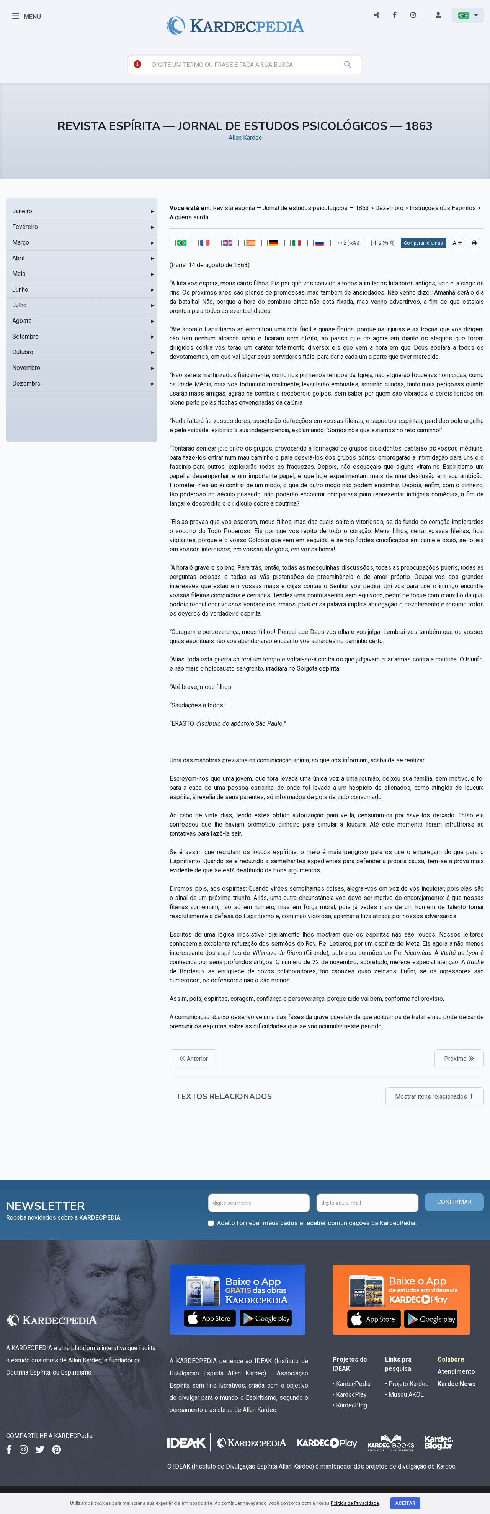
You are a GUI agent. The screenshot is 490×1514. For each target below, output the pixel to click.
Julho (19, 305)
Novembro (26, 367)
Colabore (451, 1359)
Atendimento (456, 1371)
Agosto (22, 320)
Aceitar (405, 1503)
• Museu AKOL (404, 1394)
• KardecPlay (350, 1394)
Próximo (459, 1058)
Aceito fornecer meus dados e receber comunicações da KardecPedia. (317, 1223)
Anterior (193, 1058)
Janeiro (22, 211)
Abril (18, 258)
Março (20, 242)
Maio (19, 273)
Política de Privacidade (355, 1503)
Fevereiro (25, 226)
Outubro (22, 352)
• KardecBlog (350, 1405)
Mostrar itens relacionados (434, 1096)
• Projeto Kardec (406, 1384)
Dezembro (26, 383)
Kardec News (457, 1384)
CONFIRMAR (454, 1202)
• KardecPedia (352, 1384)
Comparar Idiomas (423, 243)
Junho (20, 289)
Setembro (25, 336)
